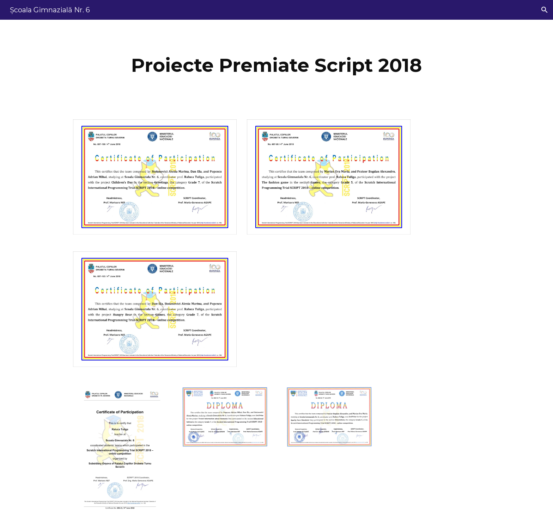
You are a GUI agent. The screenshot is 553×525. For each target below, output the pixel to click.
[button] (544, 9)
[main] (276, 65)
